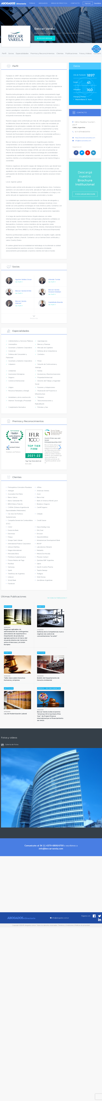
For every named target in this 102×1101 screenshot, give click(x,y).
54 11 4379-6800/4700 (82, 135)
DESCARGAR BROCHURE (85, 197)
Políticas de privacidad (82, 925)
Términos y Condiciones (66, 925)
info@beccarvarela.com (83, 144)
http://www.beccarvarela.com (85, 141)
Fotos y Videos (85, 53)
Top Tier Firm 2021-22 (33, 464)
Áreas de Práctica (59, 3)
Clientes (59, 53)
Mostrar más (34, 319)
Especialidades (22, 53)
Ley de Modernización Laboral (15, 716)
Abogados (43, 3)
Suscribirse (97, 3)
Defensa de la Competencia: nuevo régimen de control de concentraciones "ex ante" (50, 637)
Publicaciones (71, 53)
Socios (11, 53)
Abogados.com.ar (30, 925)
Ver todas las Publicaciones (57, 601)
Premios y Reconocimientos (42, 53)
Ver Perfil (19, 285)
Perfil (4, 53)
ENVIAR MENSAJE (44, 38)
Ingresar (88, 3)
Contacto (75, 3)
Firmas (32, 3)
